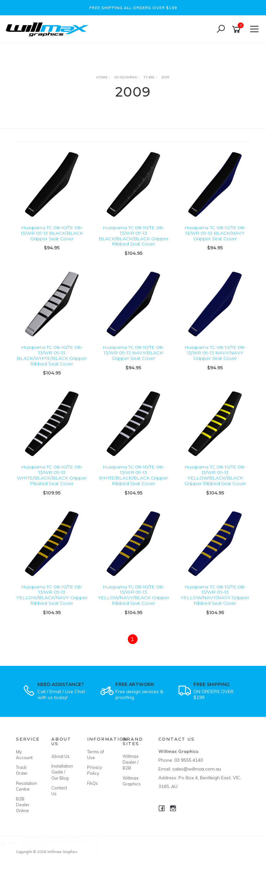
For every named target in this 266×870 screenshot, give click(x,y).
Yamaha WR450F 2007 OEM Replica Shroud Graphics (60, 842)
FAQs (92, 783)
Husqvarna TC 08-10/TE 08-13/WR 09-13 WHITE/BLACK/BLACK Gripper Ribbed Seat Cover (133, 475)
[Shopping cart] (237, 29)
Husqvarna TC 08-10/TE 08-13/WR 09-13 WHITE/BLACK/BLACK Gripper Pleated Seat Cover (51, 475)
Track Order (22, 770)
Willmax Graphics (132, 780)
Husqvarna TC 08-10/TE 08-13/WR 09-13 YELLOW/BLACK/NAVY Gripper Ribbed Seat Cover (51, 595)
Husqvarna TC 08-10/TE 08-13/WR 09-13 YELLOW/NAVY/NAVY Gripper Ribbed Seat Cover (215, 595)
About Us (60, 756)
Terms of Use (95, 754)
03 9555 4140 (188, 760)
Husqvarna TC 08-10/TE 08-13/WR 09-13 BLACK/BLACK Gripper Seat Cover (52, 233)
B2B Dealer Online (23, 804)
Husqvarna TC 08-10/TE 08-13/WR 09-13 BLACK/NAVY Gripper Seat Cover (215, 233)
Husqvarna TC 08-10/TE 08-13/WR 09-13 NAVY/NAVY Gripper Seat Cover (215, 352)
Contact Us (59, 790)
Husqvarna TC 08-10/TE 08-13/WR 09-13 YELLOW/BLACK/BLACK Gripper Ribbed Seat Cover (215, 475)
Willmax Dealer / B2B (131, 762)
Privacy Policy (94, 770)
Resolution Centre (26, 786)
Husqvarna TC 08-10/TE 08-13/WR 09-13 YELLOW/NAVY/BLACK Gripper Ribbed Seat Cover (133, 595)
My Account (24, 754)
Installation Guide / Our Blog (61, 771)
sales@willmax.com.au (196, 769)
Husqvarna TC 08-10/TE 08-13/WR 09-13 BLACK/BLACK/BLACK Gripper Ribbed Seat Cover (133, 236)
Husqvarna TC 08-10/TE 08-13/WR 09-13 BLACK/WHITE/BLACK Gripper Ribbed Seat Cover (51, 355)
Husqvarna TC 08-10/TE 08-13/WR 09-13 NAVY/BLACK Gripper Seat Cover (133, 352)
